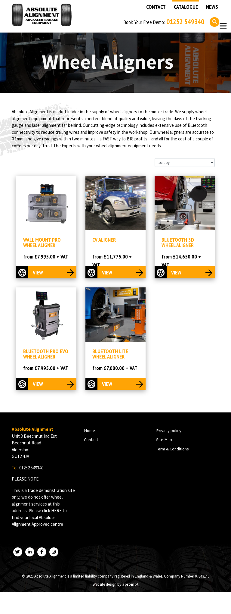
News (212, 7)
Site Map (164, 440)
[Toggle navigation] (223, 26)
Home (89, 431)
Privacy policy (168, 431)
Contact (156, 7)
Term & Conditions (172, 449)
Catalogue (186, 7)
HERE (56, 511)
